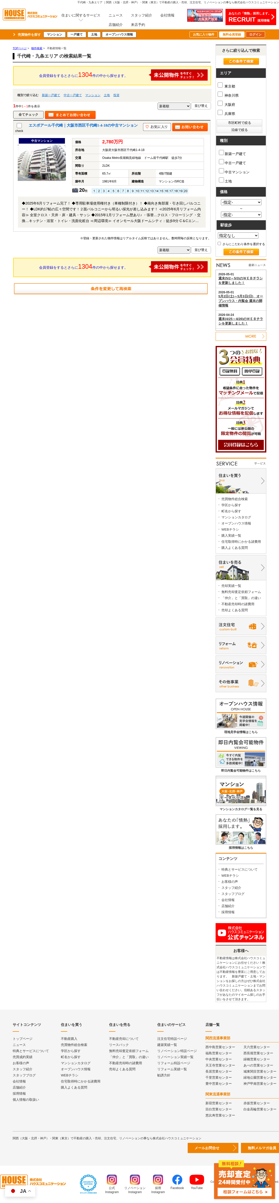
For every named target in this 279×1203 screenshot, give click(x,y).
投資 (116, 95)
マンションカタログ (236, 517)
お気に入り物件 (203, 34)
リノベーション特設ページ (177, 1051)
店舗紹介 (116, 25)
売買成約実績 (22, 1057)
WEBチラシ (230, 529)
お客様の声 (229, 882)
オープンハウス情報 (119, 34)
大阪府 (226, 105)
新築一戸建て (51, 95)
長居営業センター (218, 1071)
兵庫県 (226, 114)
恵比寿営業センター (220, 1115)
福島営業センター (218, 1053)
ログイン (255, 34)
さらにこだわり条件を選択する (241, 244)
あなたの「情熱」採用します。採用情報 (250, 17)
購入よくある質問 (234, 548)
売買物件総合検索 (234, 499)
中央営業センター (218, 1059)
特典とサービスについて (239, 869)
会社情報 (167, 15)
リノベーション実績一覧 (175, 1057)
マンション (54, 34)
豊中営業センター (218, 1084)
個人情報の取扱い (26, 1100)
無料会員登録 (232, 34)
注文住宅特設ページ (172, 1039)
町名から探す (231, 511)
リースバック (119, 1045)
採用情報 (228, 912)
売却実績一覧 (231, 586)
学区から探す (231, 505)
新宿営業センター (218, 1103)
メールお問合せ (207, 1148)
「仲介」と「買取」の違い (241, 598)
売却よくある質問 (234, 610)
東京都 (226, 86)
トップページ (22, 1039)
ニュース (116, 15)
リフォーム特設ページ (173, 1063)
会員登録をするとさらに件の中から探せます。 (123, 75)
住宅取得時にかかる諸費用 (241, 542)
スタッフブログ (233, 894)
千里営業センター (218, 1077)
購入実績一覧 (231, 535)
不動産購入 (69, 1039)
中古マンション (234, 171)
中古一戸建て (73, 95)
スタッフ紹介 (141, 15)
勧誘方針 (163, 1075)
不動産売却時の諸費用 (237, 604)
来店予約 (138, 25)
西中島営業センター (220, 1047)
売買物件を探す (29, 35)
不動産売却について (124, 1039)
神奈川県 (228, 95)
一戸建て (77, 34)
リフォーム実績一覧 (172, 1069)
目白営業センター (218, 1109)
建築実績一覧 (167, 1045)
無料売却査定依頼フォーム (241, 592)
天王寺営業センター (220, 1065)
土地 (94, 34)
